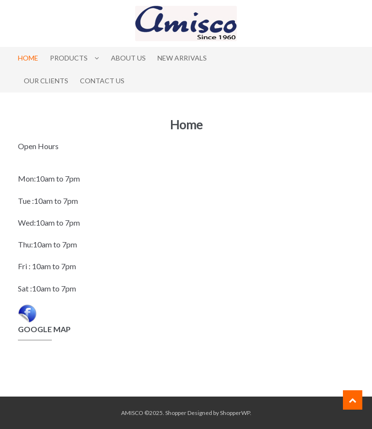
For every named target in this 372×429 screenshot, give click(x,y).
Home (28, 58)
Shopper (175, 412)
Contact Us (102, 81)
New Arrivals (182, 58)
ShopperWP (235, 412)
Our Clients (46, 81)
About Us (128, 58)
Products (69, 58)
